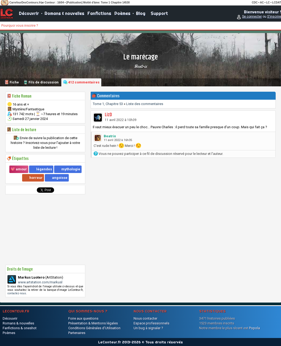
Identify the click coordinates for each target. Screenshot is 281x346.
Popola (254, 328)
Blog (140, 13)
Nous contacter (145, 318)
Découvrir (29, 13)
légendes (44, 169)
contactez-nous (16, 293)
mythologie (70, 169)
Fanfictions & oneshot (20, 328)
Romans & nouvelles (64, 13)
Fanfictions (99, 13)
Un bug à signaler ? (148, 328)
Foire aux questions (83, 318)
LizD (108, 115)
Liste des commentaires (144, 104)
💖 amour (19, 169)
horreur (36, 178)
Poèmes (122, 13)
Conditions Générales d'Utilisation (94, 328)
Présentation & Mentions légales (93, 323)
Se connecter (252, 16)
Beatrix (140, 66)
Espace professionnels (151, 323)
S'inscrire (274, 16)
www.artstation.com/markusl (40, 282)
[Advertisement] (45, 229)
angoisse (59, 178)
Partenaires (76, 333)
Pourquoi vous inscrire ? (19, 25)
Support (159, 13)
